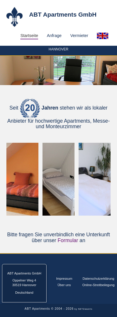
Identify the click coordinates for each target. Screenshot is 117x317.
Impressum (64, 278)
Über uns (64, 285)
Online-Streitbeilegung (98, 285)
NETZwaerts (85, 309)
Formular (68, 240)
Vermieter (79, 35)
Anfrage (54, 35)
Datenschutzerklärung (98, 278)
